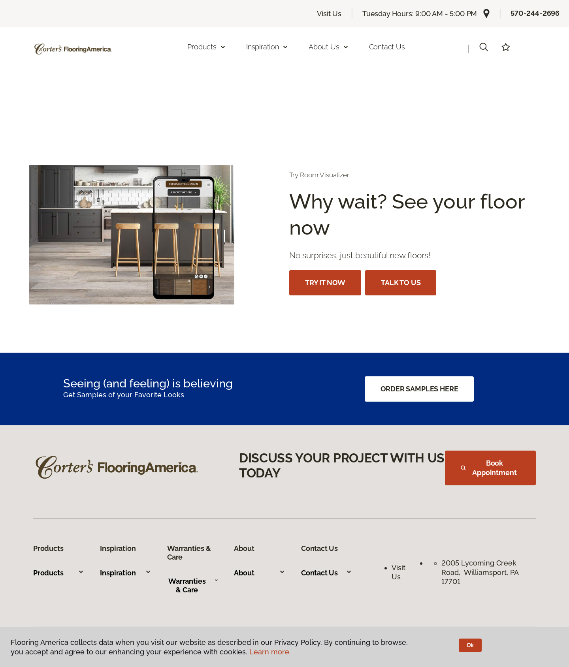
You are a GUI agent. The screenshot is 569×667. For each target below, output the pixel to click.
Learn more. (270, 652)
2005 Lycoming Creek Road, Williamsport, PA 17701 (479, 572)
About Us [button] (329, 47)
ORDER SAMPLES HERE (419, 389)
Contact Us (387, 47)
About (259, 573)
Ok (470, 645)
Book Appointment (489, 468)
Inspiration (125, 573)
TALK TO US (400, 282)
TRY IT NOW (325, 282)
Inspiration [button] (267, 47)
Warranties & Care (193, 585)
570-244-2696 (535, 13)
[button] (484, 47)
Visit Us (329, 13)
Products (58, 573)
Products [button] (206, 47)
